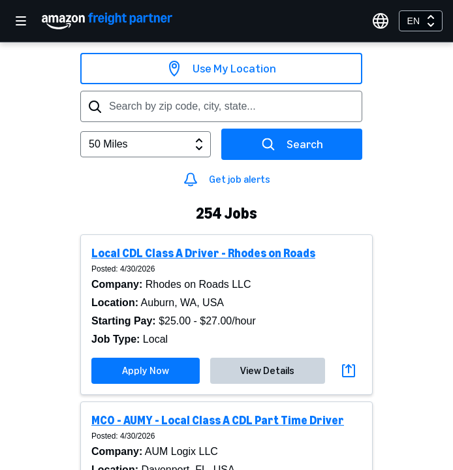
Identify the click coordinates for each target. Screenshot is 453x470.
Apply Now (145, 370)
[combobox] (421, 20)
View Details (267, 370)
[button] (226, 314)
